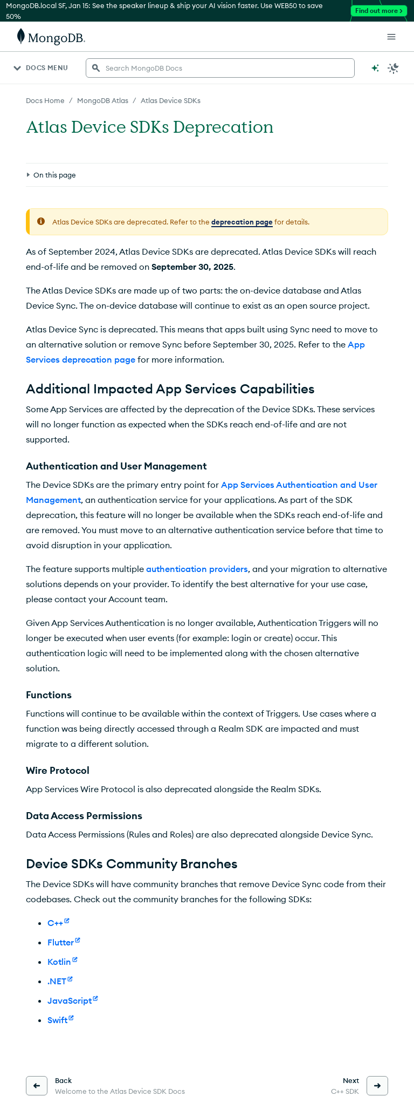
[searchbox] (220, 68)
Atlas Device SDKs (171, 100)
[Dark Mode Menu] (393, 68)
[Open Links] (391, 37)
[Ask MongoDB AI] (375, 68)
